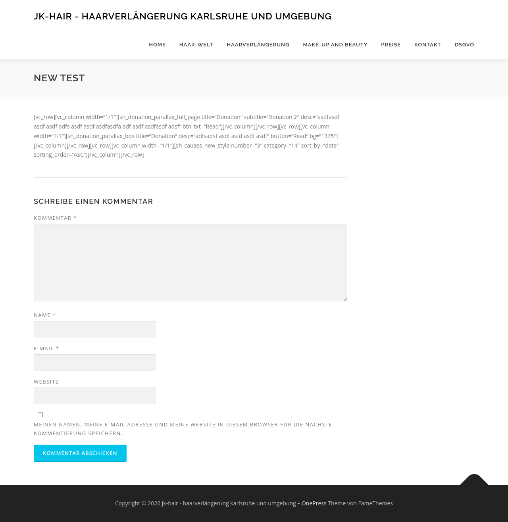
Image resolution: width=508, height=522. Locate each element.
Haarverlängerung (258, 45)
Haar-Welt (196, 45)
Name (45, 315)
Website (46, 381)
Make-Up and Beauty (335, 45)
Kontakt (427, 45)
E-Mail (46, 348)
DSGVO (464, 45)
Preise (391, 45)
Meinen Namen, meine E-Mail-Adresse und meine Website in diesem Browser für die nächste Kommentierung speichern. (183, 429)
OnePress (314, 503)
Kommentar (55, 217)
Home (157, 45)
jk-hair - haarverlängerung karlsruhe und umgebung (183, 16)
